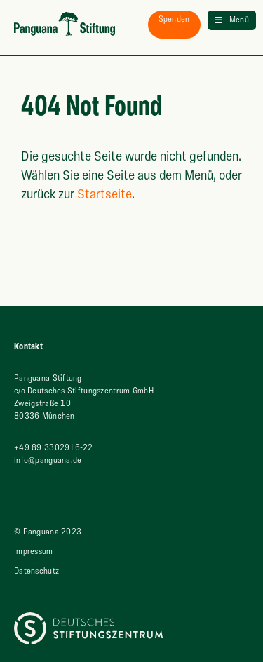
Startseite (104, 194)
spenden (174, 19)
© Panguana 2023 (47, 532)
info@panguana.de (47, 460)
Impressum (33, 552)
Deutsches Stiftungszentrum (65, 618)
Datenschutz (36, 571)
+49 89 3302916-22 (53, 448)
